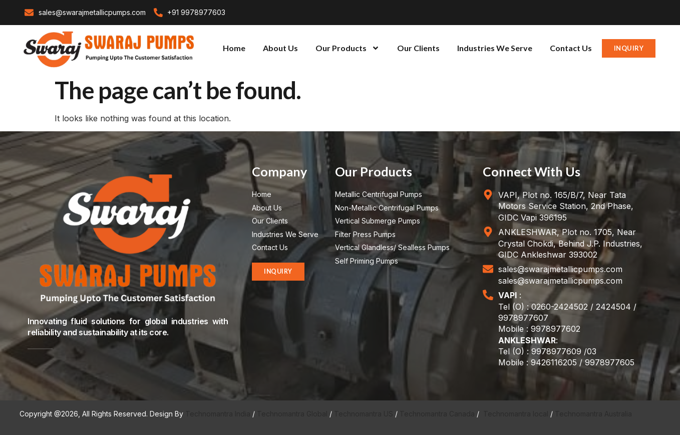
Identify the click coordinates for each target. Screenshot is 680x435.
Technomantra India (217, 413)
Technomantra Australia (593, 413)
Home (234, 48)
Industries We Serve (494, 48)
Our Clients (418, 48)
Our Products (347, 48)
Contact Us (571, 48)
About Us (280, 48)
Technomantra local (515, 413)
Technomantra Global (292, 413)
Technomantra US (363, 413)
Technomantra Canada (437, 413)
